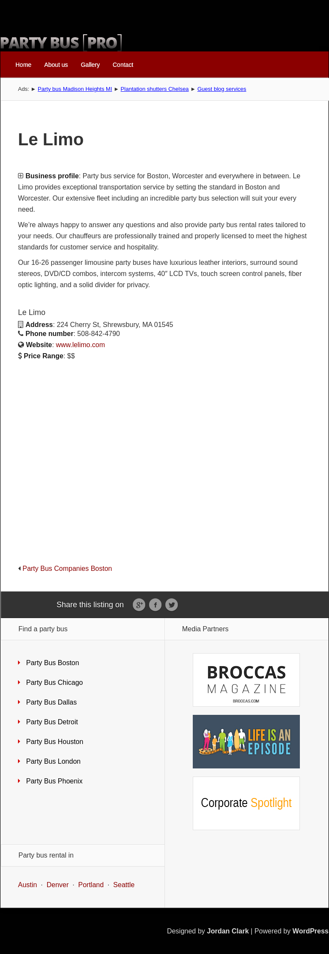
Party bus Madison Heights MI (75, 89)
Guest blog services (221, 89)
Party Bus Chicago (54, 682)
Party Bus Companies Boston (67, 568)
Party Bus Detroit (52, 722)
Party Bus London (53, 761)
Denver (58, 884)
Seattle (124, 884)
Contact (123, 64)
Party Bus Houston (54, 741)
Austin (27, 884)
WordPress (311, 931)
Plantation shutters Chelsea (155, 89)
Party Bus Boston (52, 662)
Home (23, 64)
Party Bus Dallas (51, 702)
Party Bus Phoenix (54, 781)
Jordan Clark (228, 931)
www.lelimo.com (80, 344)
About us (56, 64)
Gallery (90, 64)
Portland (91, 884)
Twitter (171, 605)
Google (139, 605)
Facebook (155, 605)
